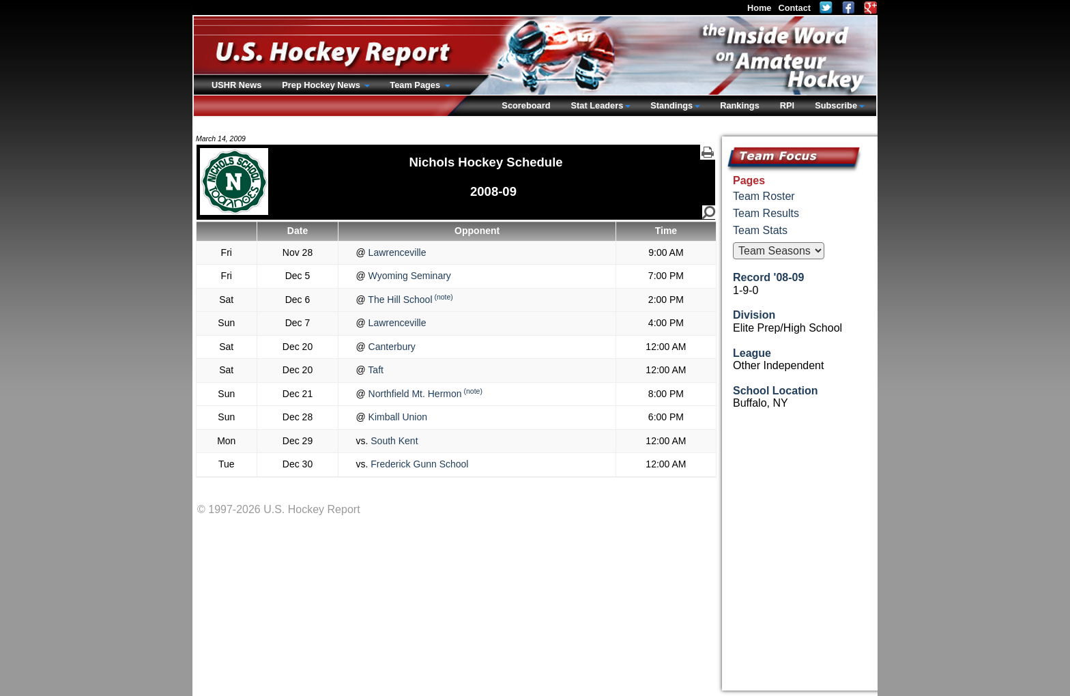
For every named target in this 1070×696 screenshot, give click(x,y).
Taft (375, 369)
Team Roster (764, 196)
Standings (671, 105)
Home (759, 8)
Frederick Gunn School (418, 464)
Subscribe (836, 105)
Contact (794, 8)
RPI (787, 105)
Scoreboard (526, 105)
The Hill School (399, 299)
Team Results (766, 213)
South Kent (393, 440)
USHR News (236, 85)
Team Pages (416, 85)
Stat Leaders (596, 105)
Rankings (740, 105)
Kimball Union (396, 416)
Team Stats (760, 230)
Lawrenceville (396, 252)
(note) (443, 297)
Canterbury (391, 346)
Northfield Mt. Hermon (414, 393)
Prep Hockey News (322, 85)
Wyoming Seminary (408, 275)
